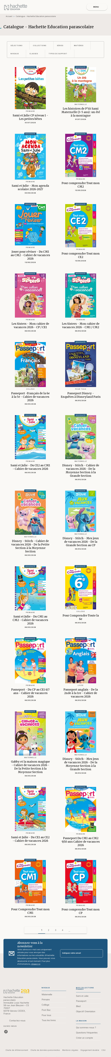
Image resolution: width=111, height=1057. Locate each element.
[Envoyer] (99, 953)
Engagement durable (90, 1050)
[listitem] (5, 1031)
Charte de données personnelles (45, 1050)
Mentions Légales (70, 1050)
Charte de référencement (16, 1050)
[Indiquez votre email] (78, 953)
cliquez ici (35, 964)
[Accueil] (15, 7)
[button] (18, 45)
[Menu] (97, 6)
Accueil (9, 16)
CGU (103, 1050)
